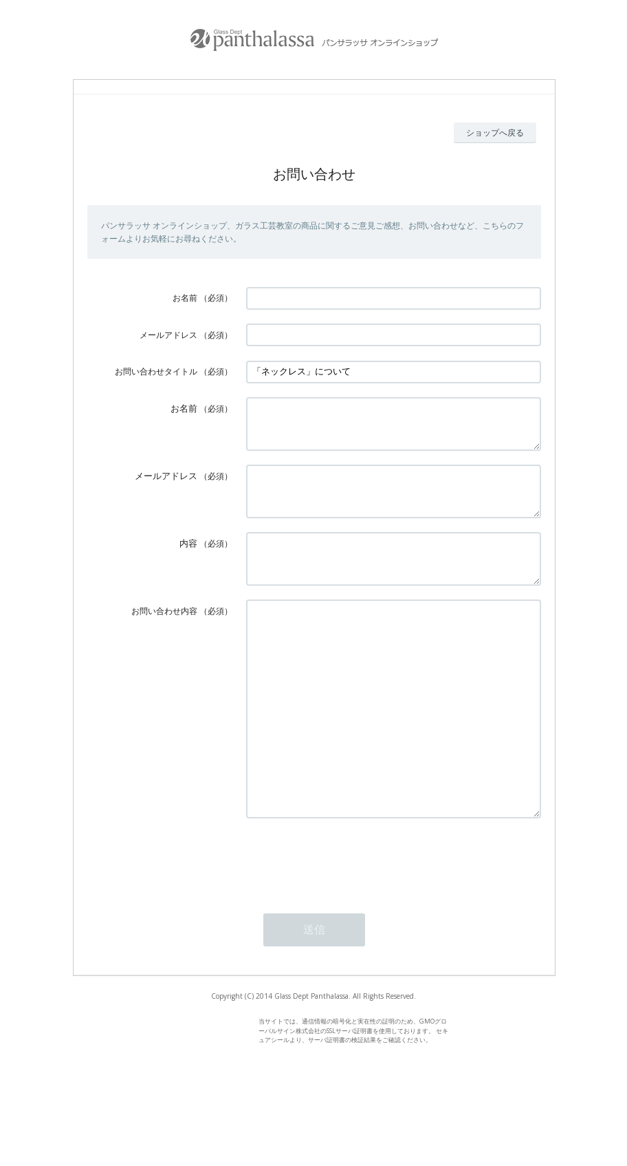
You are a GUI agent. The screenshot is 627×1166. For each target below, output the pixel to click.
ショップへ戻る (495, 132)
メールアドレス (168, 335)
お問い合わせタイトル (156, 371)
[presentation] (350, 925)
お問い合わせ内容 (164, 636)
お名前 (185, 298)
